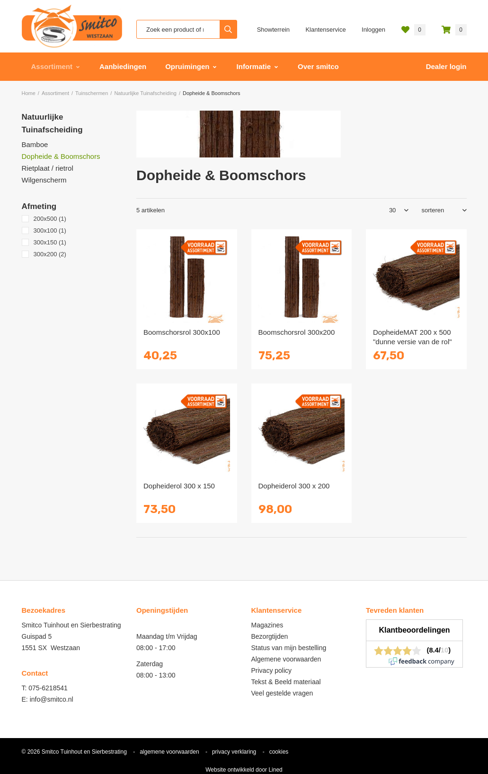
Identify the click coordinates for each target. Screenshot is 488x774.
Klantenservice (325, 29)
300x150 (50, 242)
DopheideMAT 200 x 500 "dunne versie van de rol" (412, 337)
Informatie (254, 66)
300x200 (50, 254)
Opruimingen (187, 66)
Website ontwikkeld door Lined (244, 769)
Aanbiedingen (122, 66)
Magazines (267, 625)
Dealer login (446, 66)
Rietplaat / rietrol (47, 168)
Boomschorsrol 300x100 (181, 332)
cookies (279, 751)
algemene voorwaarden (169, 751)
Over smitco (318, 66)
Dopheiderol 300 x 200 (294, 486)
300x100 (50, 230)
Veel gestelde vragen (282, 693)
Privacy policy (271, 670)
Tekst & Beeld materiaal (286, 682)
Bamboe (35, 144)
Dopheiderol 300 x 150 (179, 486)
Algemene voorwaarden (286, 659)
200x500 (50, 218)
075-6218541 (48, 688)
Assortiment (52, 66)
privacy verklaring (234, 751)
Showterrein (273, 29)
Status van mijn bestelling (289, 648)
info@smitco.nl (51, 699)
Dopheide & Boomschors (61, 156)
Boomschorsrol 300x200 (296, 332)
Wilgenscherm (44, 180)
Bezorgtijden (269, 636)
